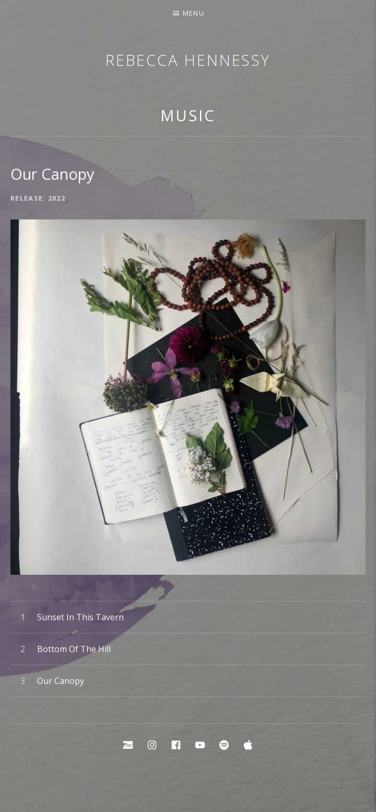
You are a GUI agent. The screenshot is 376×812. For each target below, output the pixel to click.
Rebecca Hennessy (188, 60)
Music (188, 115)
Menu (193, 13)
